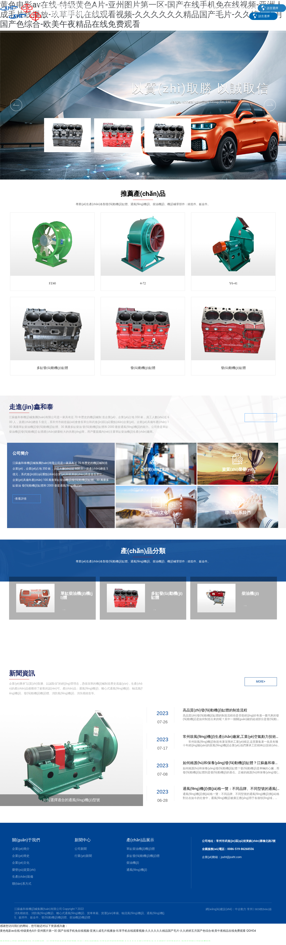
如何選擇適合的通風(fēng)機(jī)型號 (71, 800)
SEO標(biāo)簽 (263, 909)
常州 (250, 909)
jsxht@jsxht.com (231, 857)
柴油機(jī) (250, 593)
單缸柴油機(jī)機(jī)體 (77, 595)
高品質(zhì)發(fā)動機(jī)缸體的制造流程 (215, 710)
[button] (137, 173)
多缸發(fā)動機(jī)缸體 (52, 368)
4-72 (143, 283)
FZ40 (52, 283)
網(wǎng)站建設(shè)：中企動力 (226, 909)
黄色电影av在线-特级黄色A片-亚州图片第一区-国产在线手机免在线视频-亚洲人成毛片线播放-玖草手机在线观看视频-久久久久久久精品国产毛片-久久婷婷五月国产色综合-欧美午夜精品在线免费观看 (123, 930)
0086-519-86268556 (240, 849)
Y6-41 (233, 283)
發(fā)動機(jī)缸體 (142, 368)
